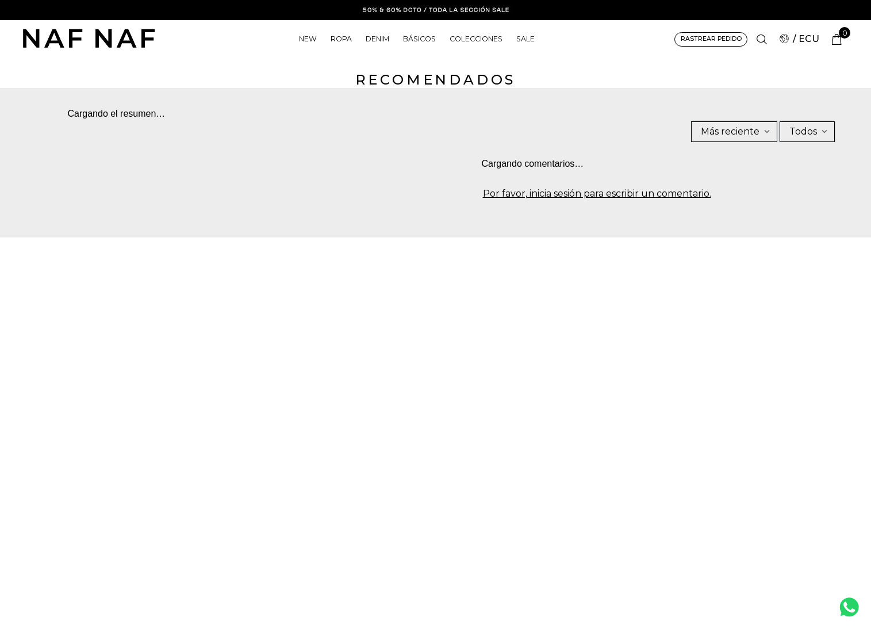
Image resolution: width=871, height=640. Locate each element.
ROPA (340, 39)
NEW (307, 39)
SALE (526, 39)
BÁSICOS (420, 39)
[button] (762, 40)
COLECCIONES (476, 39)
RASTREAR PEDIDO (711, 39)
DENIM (377, 39)
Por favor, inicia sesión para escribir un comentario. (597, 194)
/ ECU (799, 38)
